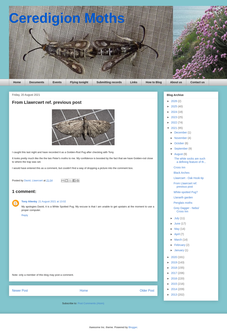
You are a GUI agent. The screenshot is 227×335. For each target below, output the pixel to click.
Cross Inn (179, 167)
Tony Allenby (29, 201)
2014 (174, 289)
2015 (174, 283)
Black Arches (181, 172)
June (177, 223)
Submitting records (109, 82)
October (179, 143)
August (179, 154)
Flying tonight (79, 82)
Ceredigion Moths (67, 18)
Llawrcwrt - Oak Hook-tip (188, 178)
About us (176, 82)
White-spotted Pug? (186, 192)
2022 (174, 122)
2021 (174, 128)
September (181, 148)
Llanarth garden (183, 197)
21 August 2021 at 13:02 (52, 201)
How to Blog (154, 82)
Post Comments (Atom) (91, 303)
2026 (174, 101)
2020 (174, 257)
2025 (174, 106)
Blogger (132, 327)
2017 (174, 273)
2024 (174, 111)
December (181, 132)
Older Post (147, 290)
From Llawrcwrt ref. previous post (185, 185)
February (180, 244)
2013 (174, 294)
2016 (174, 278)
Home (17, 82)
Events (57, 82)
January (179, 250)
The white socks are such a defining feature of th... (190, 160)
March (178, 239)
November (181, 138)
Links (133, 82)
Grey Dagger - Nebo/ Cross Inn (186, 209)
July (177, 218)
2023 (174, 117)
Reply (25, 215)
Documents (36, 82)
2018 (174, 267)
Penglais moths (183, 202)
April (177, 234)
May (177, 228)
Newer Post (20, 290)
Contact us (197, 82)
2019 (174, 262)
